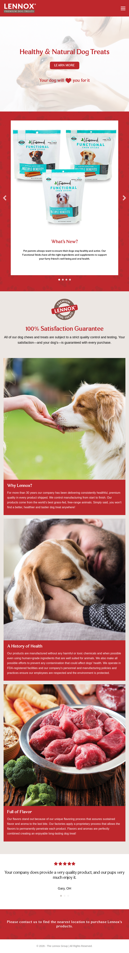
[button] (5, 198)
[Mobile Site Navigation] (123, 8)
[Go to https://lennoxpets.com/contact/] (64, 925)
